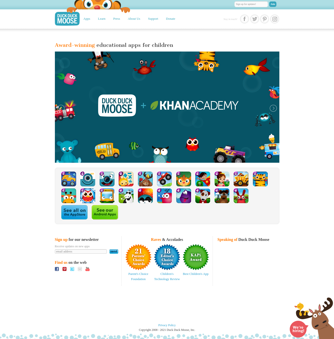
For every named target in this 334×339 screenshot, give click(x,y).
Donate (170, 18)
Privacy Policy (167, 325)
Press (116, 18)
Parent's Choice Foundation (138, 276)
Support (153, 18)
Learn (101, 18)
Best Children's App (195, 274)
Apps (86, 18)
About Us (134, 18)
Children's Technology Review (167, 276)
